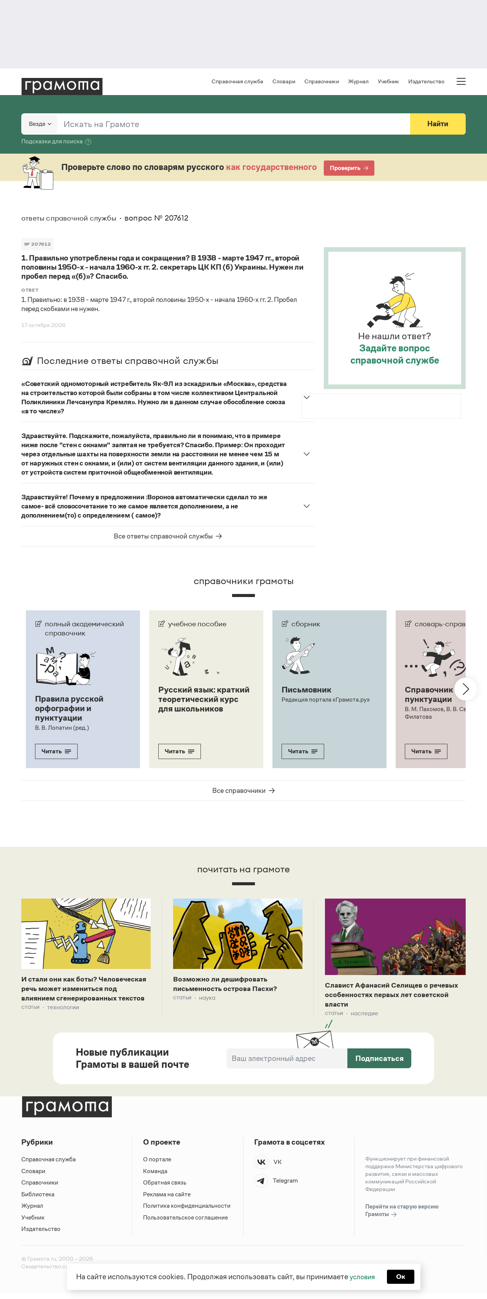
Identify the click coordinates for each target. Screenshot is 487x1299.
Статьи (30, 1019)
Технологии (63, 1019)
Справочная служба (237, 82)
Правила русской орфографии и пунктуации (71, 708)
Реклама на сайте (167, 1200)
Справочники (321, 82)
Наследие (364, 1015)
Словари (283, 82)
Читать (56, 751)
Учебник (388, 82)
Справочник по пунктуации (436, 694)
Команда (155, 1177)
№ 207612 (38, 244)
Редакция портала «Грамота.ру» (326, 700)
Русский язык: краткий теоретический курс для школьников (200, 704)
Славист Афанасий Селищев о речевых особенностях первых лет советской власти (388, 995)
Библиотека (37, 1200)
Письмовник (308, 690)
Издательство (426, 82)
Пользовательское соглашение (186, 1223)
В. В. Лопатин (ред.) (62, 727)
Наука (207, 998)
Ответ (30, 291)
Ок (402, 1276)
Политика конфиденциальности (187, 1211)
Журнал (358, 82)
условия (362, 1276)
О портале (157, 1165)
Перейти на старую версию (402, 1216)
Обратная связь (164, 1188)
